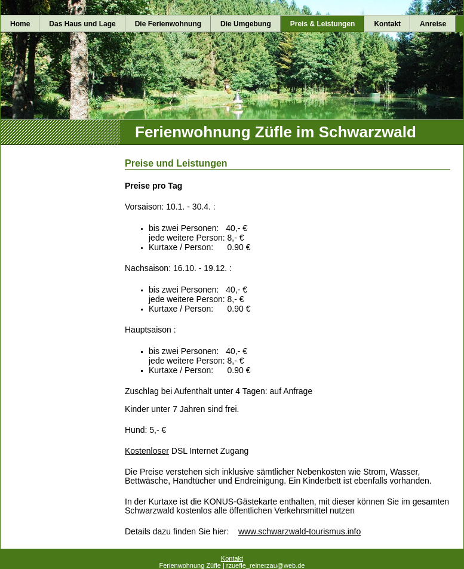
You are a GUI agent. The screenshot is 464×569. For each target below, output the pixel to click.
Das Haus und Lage (82, 24)
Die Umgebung (245, 24)
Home (20, 24)
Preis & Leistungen (322, 24)
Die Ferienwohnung (168, 24)
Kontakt (387, 24)
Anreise (433, 24)
